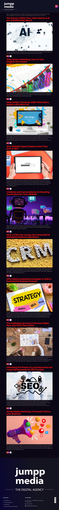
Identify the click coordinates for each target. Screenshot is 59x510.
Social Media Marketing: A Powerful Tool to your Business (28, 412)
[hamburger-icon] (56, 6)
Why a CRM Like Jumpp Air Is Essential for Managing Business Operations (28, 235)
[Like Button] (7, 56)
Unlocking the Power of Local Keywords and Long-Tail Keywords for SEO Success (29, 368)
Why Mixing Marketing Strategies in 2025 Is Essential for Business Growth (28, 280)
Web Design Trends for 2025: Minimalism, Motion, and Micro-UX (27, 103)
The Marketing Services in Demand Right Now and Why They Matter (27, 324)
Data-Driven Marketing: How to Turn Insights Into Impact (25, 60)
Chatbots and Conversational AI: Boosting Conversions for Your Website (28, 193)
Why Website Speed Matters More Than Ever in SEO (27, 147)
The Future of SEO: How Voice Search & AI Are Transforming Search (27, 19)
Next (51, 456)
